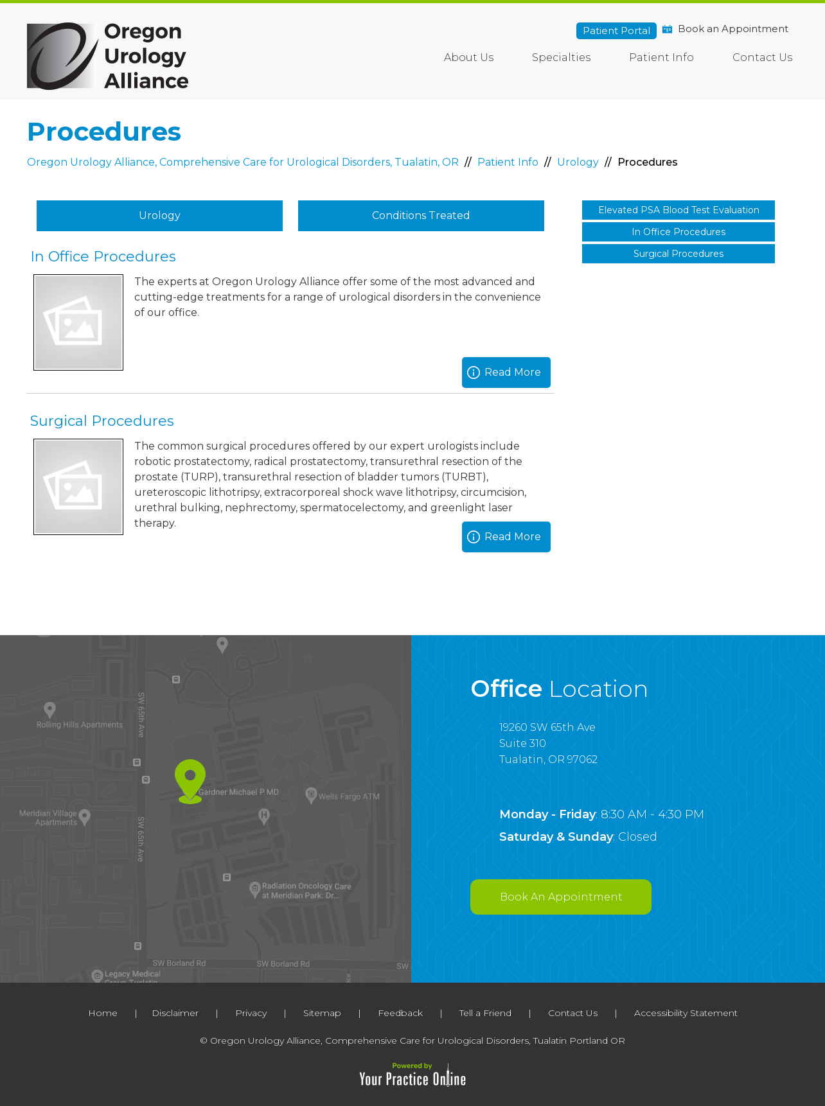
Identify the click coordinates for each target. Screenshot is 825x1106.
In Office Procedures (103, 257)
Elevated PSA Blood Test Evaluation (678, 210)
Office (559, 688)
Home (409, 54)
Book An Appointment (561, 897)
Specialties (561, 57)
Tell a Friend (485, 1013)
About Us (468, 57)
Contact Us (762, 57)
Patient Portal (616, 30)
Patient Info (661, 57)
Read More (512, 372)
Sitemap (322, 1013)
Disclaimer (175, 1013)
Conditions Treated (421, 215)
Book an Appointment (733, 28)
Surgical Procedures (102, 421)
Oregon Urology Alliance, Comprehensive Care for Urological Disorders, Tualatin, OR (244, 162)
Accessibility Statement (686, 1013)
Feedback (400, 1013)
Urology (579, 162)
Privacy (251, 1013)
